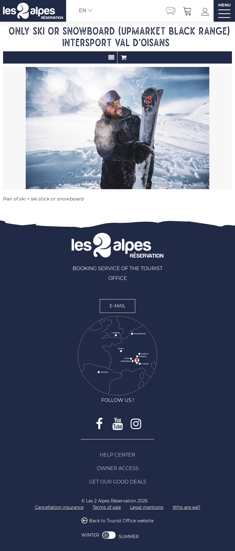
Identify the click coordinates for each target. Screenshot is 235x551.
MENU (224, 5)
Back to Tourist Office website (121, 521)
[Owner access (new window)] (117, 468)
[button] (187, 11)
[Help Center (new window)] (117, 455)
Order (124, 57)
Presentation (111, 57)
